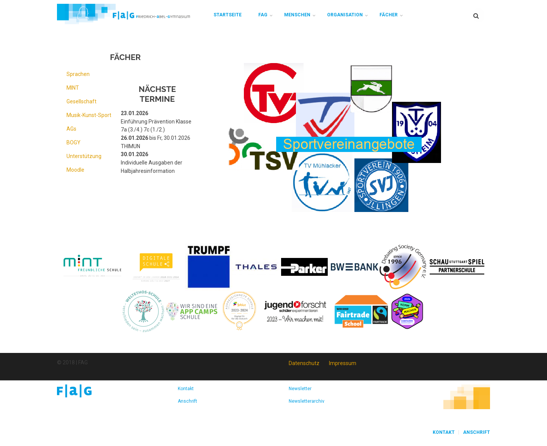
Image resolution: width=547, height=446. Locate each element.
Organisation (345, 14)
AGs (71, 129)
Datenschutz (304, 363)
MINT (72, 88)
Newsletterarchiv (306, 401)
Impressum (342, 363)
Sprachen (78, 74)
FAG (262, 14)
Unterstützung (83, 156)
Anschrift (187, 401)
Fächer (388, 14)
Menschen (297, 14)
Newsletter (300, 388)
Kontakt (186, 388)
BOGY (73, 142)
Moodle (75, 170)
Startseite (227, 14)
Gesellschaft (81, 101)
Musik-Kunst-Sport (88, 115)
